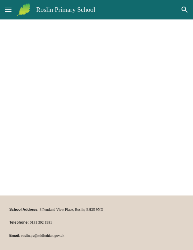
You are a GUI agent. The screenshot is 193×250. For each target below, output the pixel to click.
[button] (8, 9)
